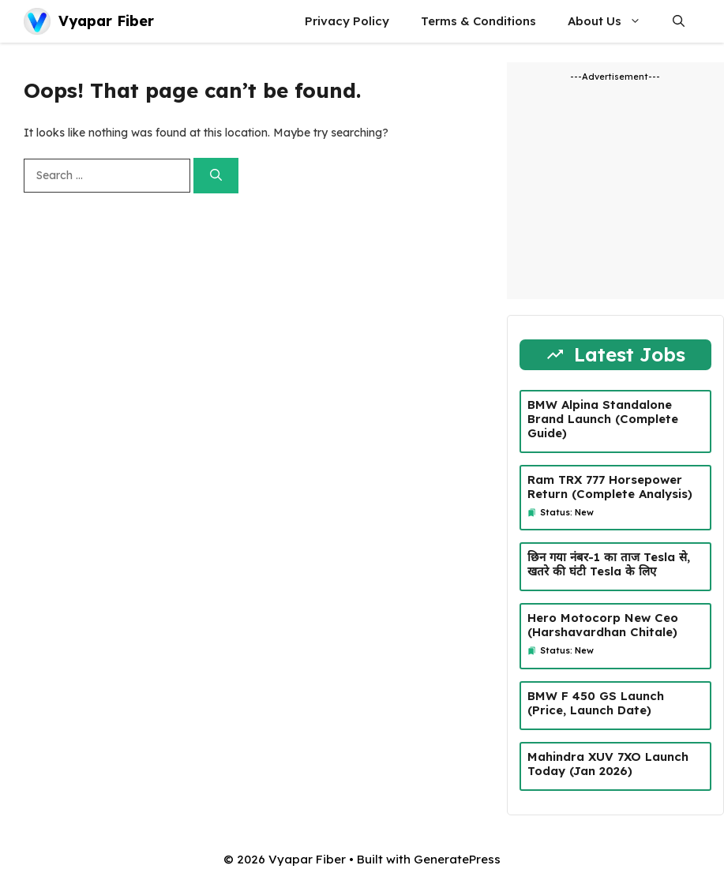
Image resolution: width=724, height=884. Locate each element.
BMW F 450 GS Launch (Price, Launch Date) (595, 702)
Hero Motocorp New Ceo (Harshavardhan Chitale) (602, 624)
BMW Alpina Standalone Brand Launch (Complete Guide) (602, 418)
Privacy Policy (347, 20)
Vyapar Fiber (106, 21)
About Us (612, 21)
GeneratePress (457, 859)
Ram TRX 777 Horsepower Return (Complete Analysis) (609, 486)
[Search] (215, 175)
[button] (678, 21)
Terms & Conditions (478, 20)
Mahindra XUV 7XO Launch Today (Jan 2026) (607, 763)
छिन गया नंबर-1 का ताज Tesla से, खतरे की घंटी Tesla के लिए (608, 564)
